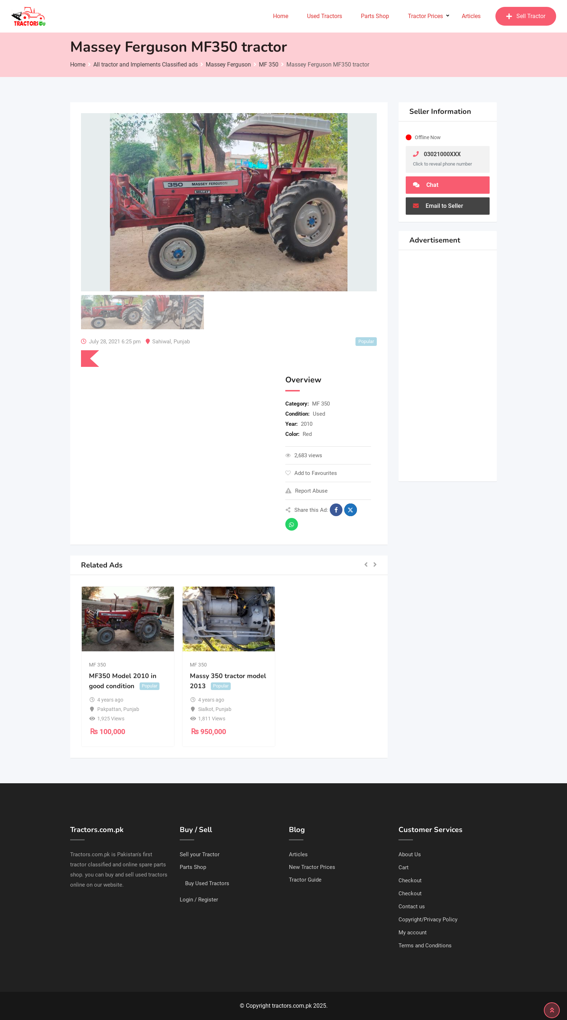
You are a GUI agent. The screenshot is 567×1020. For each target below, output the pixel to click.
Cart (403, 867)
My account (412, 932)
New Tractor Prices (312, 867)
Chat (425, 184)
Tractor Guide (305, 880)
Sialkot (205, 709)
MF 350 (321, 403)
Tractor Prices (425, 16)
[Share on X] (350, 509)
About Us (409, 854)
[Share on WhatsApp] (291, 524)
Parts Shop (375, 16)
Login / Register (199, 899)
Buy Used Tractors (207, 883)
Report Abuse (306, 491)
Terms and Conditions (425, 945)
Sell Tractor (525, 16)
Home (280, 16)
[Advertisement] (177, 427)
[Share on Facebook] (336, 509)
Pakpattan (109, 709)
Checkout (410, 880)
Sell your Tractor (199, 854)
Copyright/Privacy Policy (427, 919)
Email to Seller (438, 205)
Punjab (182, 341)
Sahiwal (161, 341)
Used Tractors (324, 16)
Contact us (411, 906)
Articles (471, 16)
